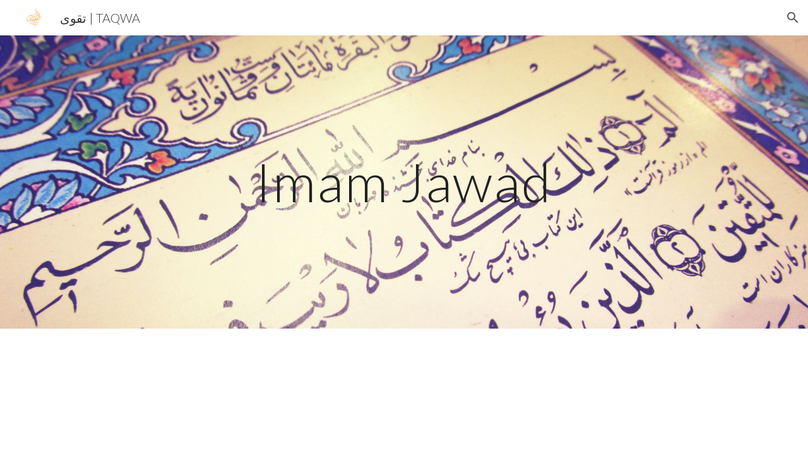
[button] (793, 18)
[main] (404, 182)
